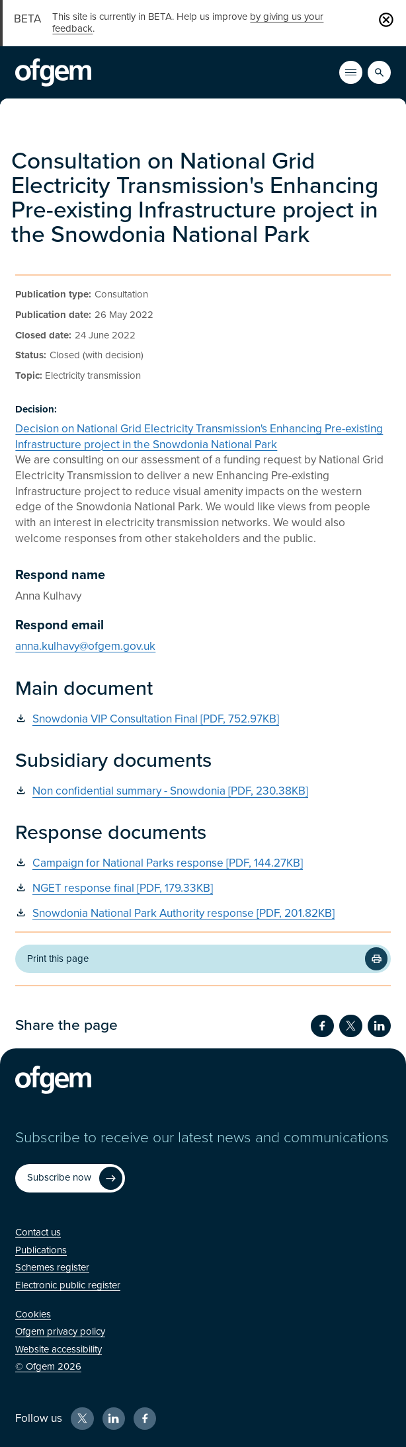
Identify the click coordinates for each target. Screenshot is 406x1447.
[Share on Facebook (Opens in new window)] (322, 1026)
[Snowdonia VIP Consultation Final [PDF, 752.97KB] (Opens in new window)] (202, 719)
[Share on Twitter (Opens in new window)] (350, 1026)
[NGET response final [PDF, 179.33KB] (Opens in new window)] (202, 889)
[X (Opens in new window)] (82, 1418)
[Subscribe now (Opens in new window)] (70, 1178)
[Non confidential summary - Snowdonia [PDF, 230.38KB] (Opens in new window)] (202, 792)
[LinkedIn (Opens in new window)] (113, 1418)
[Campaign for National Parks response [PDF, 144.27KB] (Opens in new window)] (202, 864)
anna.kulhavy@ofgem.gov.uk (85, 646)
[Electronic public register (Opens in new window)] (67, 1285)
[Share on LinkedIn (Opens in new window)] (379, 1026)
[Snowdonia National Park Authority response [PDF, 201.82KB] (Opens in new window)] (202, 914)
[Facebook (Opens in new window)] (145, 1418)
